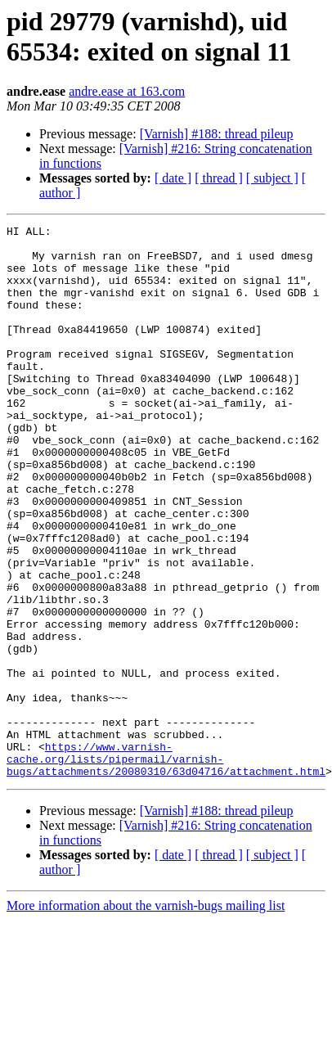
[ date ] (173, 178)
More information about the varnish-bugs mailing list (146, 1016)
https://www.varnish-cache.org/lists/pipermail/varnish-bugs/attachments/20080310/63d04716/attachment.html (166, 867)
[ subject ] (272, 178)
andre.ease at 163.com (127, 91)
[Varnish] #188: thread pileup (217, 134)
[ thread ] (219, 178)
